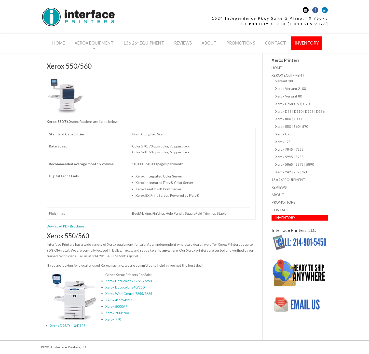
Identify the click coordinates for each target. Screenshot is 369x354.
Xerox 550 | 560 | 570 (291, 126)
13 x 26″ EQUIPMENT (143, 43)
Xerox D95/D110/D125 (67, 325)
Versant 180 (284, 81)
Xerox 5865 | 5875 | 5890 (294, 164)
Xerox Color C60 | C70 (292, 104)
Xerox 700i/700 (117, 313)
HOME (58, 43)
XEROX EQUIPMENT (94, 43)
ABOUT (209, 43)
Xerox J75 (282, 142)
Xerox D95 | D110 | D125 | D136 (300, 111)
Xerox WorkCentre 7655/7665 (128, 293)
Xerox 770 (113, 319)
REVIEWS (183, 43)
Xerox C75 (283, 134)
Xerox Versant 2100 (290, 88)
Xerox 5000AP (116, 306)
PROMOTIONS (240, 43)
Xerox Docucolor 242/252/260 (128, 281)
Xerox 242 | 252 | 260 (291, 172)
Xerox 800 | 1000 (288, 119)
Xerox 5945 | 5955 (289, 157)
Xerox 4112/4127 (118, 300)
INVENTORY (307, 43)
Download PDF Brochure (65, 226)
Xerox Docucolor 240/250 (125, 287)
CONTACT (275, 43)
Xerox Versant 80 (288, 96)
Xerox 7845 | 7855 (289, 149)
